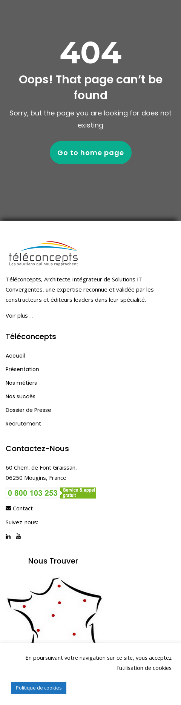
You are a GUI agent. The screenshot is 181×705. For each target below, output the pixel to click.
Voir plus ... (19, 315)
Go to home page (90, 152)
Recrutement (23, 423)
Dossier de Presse (28, 410)
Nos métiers (21, 383)
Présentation (22, 369)
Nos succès (20, 396)
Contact (19, 508)
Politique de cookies (39, 687)
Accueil (15, 355)
